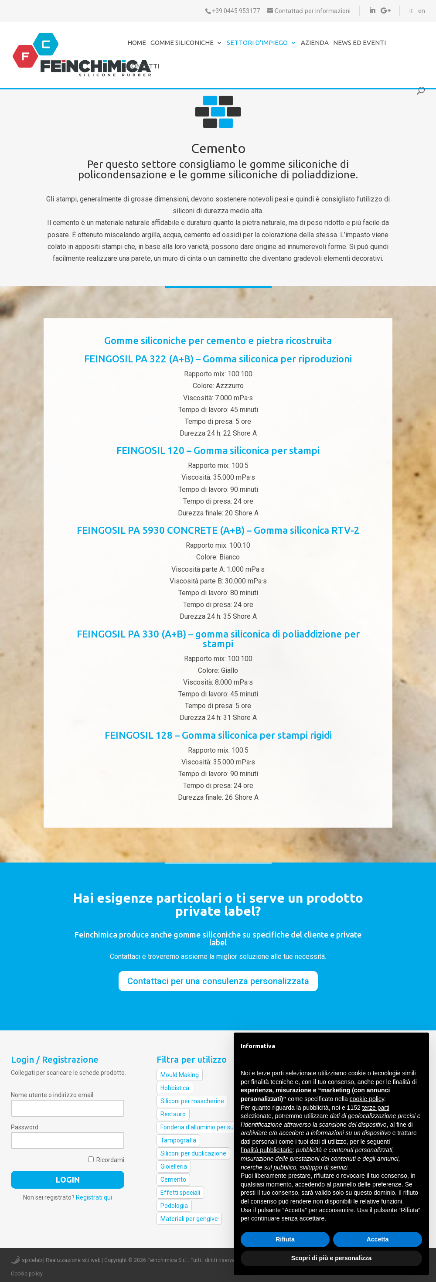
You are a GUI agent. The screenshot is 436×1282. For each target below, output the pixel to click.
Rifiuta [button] (285, 1239)
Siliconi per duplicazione (193, 1153)
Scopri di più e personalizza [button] (331, 1258)
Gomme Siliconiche (182, 43)
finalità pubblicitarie (267, 1149)
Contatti (143, 66)
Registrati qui (94, 1197)
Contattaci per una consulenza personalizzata (218, 981)
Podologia (174, 1205)
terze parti (375, 1107)
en (421, 10)
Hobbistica (174, 1087)
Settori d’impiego (257, 43)
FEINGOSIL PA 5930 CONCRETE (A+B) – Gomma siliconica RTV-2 (218, 530)
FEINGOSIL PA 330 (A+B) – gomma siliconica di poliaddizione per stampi (218, 638)
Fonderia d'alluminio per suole (201, 1127)
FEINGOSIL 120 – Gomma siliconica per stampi (218, 450)
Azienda (315, 43)
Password (24, 1127)
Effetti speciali (180, 1192)
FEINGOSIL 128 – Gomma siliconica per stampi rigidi (218, 735)
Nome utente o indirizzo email (52, 1094)
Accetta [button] (378, 1239)
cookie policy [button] (367, 1098)
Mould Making (179, 1074)
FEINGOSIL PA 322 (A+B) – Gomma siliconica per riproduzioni (218, 358)
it (411, 10)
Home (136, 43)
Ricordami (106, 1159)
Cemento (173, 1179)
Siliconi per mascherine (192, 1101)
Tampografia (178, 1140)
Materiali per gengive (189, 1218)
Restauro (173, 1114)
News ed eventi (359, 43)
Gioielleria (173, 1166)
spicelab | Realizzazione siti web (61, 1260)
